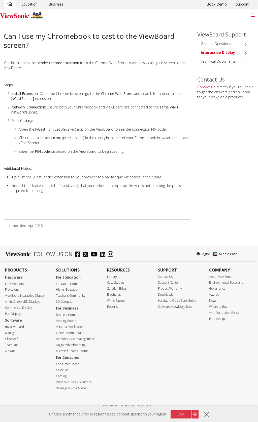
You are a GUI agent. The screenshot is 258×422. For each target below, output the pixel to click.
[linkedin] (104, 254)
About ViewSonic (220, 277)
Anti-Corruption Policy (224, 313)
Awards (214, 294)
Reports (112, 306)
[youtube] (95, 254)
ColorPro (62, 370)
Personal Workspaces (70, 327)
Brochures (114, 294)
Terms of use (128, 405)
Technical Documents (218, 61)
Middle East (225, 254)
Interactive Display (218, 52)
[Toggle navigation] (252, 15)
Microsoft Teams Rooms (72, 351)
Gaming (61, 376)
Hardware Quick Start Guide (177, 300)
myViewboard (14, 327)
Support (242, 4)
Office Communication (71, 333)
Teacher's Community (70, 295)
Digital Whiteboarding (70, 345)
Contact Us (206, 87)
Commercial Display (18, 307)
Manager (11, 333)
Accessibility (144, 405)
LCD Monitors (14, 284)
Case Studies (115, 282)
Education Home (67, 284)
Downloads (165, 294)
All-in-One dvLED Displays (22, 301)
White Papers (116, 300)
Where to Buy (218, 306)
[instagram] (112, 254)
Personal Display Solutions (73, 382)
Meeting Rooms (66, 321)
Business (56, 4)
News (212, 300)
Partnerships (217, 319)
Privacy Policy (110, 405)
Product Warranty (170, 288)
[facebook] (79, 254)
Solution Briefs (116, 288)
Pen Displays (13, 314)
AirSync (10, 351)
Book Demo (217, 4)
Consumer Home (67, 364)
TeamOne (11, 345)
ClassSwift (11, 339)
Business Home (66, 315)
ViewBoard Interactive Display (25, 295)
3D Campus (64, 301)
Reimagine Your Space (71, 388)
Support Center (168, 282)
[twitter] (87, 254)
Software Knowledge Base (175, 306)
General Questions (216, 43)
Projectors (12, 289)
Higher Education (67, 289)
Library (112, 277)
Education (29, 4)
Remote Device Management (75, 339)
